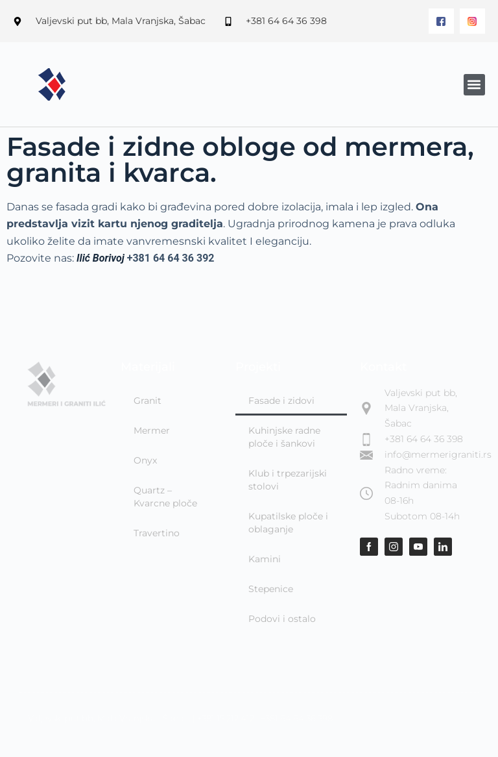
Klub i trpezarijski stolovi (287, 479)
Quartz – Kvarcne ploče (165, 496)
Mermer (152, 430)
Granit (147, 400)
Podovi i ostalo (282, 619)
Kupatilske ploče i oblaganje (288, 522)
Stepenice (270, 589)
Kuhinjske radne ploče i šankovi (284, 437)
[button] (474, 84)
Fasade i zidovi (281, 400)
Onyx (145, 460)
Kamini (264, 559)
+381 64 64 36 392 (171, 258)
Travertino (157, 533)
